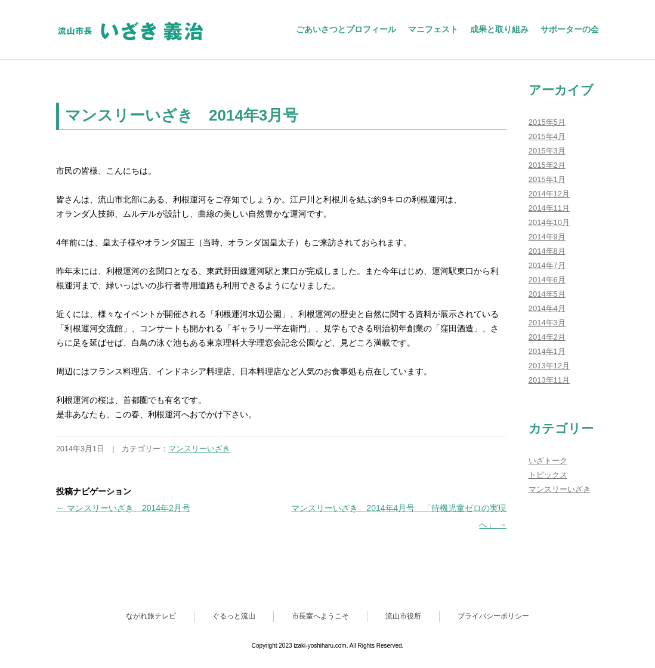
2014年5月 (547, 294)
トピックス (548, 474)
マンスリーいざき (199, 449)
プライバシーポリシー (493, 616)
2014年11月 (549, 208)
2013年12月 (549, 365)
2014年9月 (547, 236)
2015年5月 (547, 122)
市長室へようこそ (320, 616)
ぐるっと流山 (233, 616)
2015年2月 (547, 165)
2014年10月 (549, 222)
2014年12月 (549, 193)
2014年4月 (547, 308)
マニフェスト (433, 29)
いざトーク (548, 460)
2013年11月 (549, 379)
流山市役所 (403, 616)
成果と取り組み (499, 29)
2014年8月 (547, 251)
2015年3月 (547, 150)
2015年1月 (547, 179)
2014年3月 (547, 322)
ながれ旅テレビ (151, 616)
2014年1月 (547, 351)
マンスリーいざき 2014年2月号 (123, 508)
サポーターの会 (569, 29)
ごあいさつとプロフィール (346, 29)
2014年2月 (547, 337)
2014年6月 (547, 279)
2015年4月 (547, 136)
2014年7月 (547, 265)
